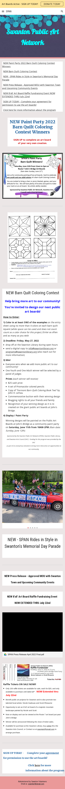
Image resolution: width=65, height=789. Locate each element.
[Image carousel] (32, 500)
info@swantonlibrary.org (41, 348)
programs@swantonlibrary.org (21, 351)
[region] (32, 4)
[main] (32, 37)
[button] (3, 11)
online (49, 726)
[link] (32, 635)
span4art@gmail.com (45, 729)
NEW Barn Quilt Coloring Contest (20, 71)
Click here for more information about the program (29, 109)
